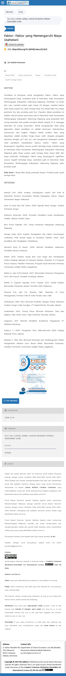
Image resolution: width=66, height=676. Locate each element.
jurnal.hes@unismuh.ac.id (31, 653)
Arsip (21, 12)
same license (49, 625)
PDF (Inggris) (11, 401)
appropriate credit (35, 605)
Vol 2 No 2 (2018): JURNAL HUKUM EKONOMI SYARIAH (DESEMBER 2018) (28, 20)
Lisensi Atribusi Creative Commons (40, 487)
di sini (53, 536)
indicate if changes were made (28, 609)
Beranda (9, 12)
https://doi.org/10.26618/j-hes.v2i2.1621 (29, 50)
